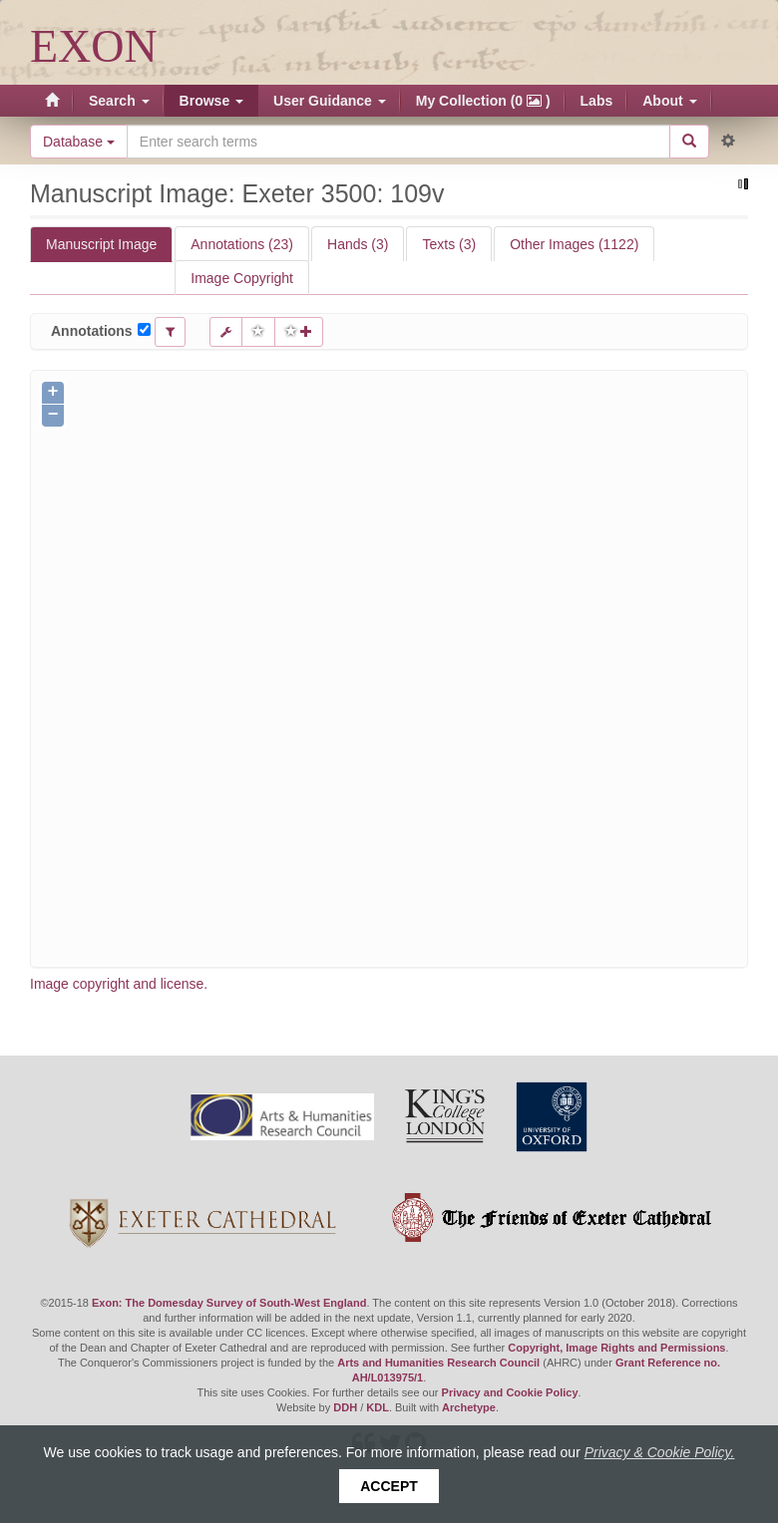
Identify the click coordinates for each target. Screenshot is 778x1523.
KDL (377, 1407)
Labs (597, 101)
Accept (389, 1486)
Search (119, 101)
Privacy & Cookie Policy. (659, 1452)
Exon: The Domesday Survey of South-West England (229, 1303)
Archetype (469, 1407)
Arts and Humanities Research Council (438, 1363)
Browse (211, 101)
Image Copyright (242, 278)
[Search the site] (398, 141)
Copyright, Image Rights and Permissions (616, 1348)
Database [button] (79, 142)
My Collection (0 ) (483, 101)
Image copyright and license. (118, 984)
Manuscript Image (101, 244)
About (669, 101)
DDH (345, 1407)
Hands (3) (357, 244)
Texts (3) (449, 244)
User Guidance (329, 101)
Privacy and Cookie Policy (510, 1392)
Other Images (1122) (574, 244)
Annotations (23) (242, 244)
